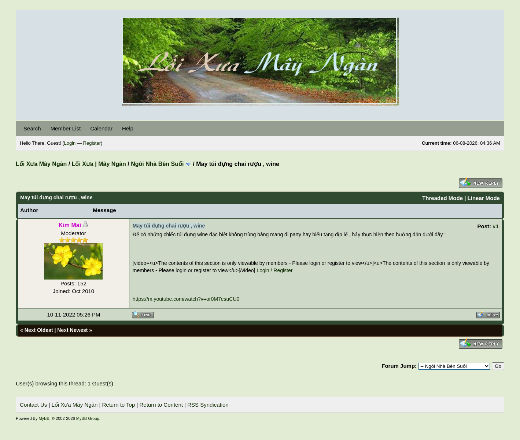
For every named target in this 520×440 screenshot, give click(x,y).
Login (70, 143)
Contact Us (33, 405)
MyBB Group (87, 418)
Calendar (101, 128)
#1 (496, 226)
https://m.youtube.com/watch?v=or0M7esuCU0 (186, 299)
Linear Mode (484, 198)
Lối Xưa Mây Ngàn (41, 164)
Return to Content (161, 405)
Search (32, 128)
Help (127, 128)
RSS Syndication (208, 405)
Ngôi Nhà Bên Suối (157, 164)
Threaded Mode (442, 198)
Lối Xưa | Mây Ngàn (99, 164)
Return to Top (118, 405)
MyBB (43, 418)
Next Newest (72, 330)
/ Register (282, 270)
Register (92, 143)
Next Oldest (39, 330)
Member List (66, 128)
